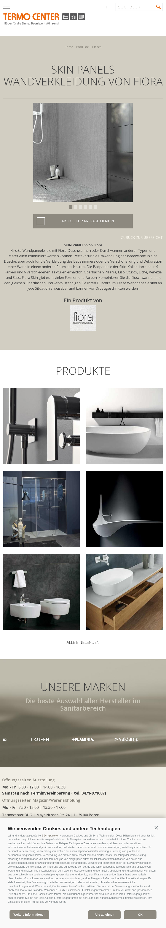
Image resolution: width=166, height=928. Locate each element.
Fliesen (97, 47)
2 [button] (75, 207)
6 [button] (95, 207)
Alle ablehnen (104, 914)
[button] (156, 828)
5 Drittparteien (50, 835)
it (106, 7)
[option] (83, 152)
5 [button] (90, 207)
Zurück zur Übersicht (142, 237)
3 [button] (80, 207)
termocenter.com (55, 20)
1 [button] (70, 207)
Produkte (82, 47)
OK (140, 914)
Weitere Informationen (29, 914)
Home (68, 47)
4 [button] (85, 207)
